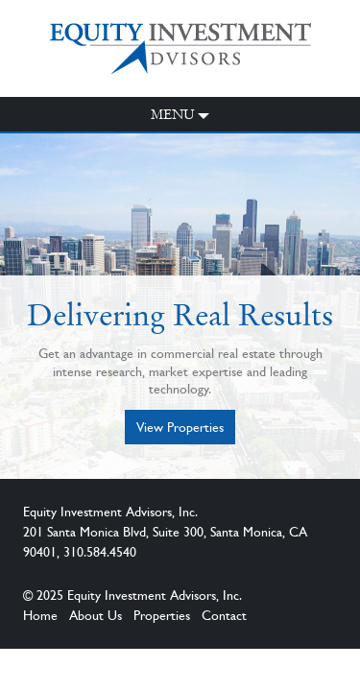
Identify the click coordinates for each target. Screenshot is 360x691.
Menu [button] (173, 115)
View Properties (180, 427)
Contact (224, 615)
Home (40, 615)
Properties (161, 615)
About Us (95, 615)
